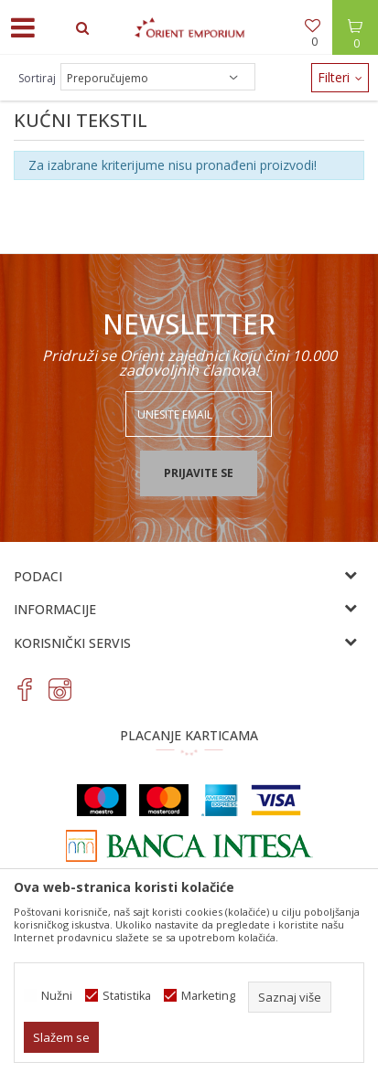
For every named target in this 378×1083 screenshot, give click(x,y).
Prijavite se (198, 473)
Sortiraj (37, 78)
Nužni (56, 996)
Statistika (127, 996)
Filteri (340, 77)
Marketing (208, 996)
